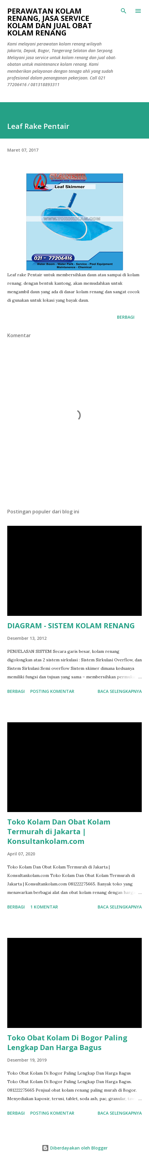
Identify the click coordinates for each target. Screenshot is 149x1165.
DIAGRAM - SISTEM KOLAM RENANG (71, 625)
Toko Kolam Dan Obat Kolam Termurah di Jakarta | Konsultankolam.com (58, 831)
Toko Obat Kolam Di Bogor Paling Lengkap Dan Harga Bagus (67, 1042)
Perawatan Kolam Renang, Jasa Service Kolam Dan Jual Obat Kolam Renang (49, 22)
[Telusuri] (123, 11)
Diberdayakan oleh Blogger (75, 1148)
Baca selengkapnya (120, 691)
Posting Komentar (52, 691)
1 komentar (44, 907)
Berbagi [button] (125, 317)
